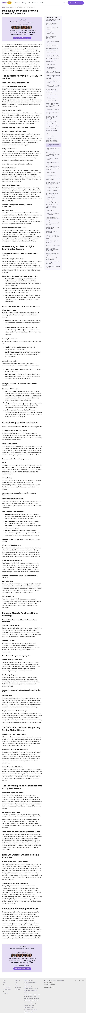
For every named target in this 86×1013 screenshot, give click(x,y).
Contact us (35, 3)
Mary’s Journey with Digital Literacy (51, 258)
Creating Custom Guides (53, 187)
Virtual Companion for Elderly (30, 1009)
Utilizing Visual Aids (52, 190)
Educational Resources (53, 109)
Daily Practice (50, 210)
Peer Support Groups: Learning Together (52, 194)
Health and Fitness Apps (53, 56)
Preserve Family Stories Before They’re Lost (30, 983)
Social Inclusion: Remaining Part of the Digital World (52, 249)
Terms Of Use (18, 987)
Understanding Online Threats (53, 145)
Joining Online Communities (51, 32)
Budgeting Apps (51, 175)
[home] (7, 3)
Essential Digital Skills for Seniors (52, 112)
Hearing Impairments (52, 98)
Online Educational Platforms (51, 232)
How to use (5, 993)
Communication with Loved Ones (52, 28)
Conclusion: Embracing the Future (53, 267)
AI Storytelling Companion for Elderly (32, 994)
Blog (3, 7)
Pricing (24, 3)
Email (48, 133)
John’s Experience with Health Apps (52, 262)
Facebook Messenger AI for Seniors (31, 998)
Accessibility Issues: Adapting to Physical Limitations (51, 91)
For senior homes (7, 989)
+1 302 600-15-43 (48, 986)
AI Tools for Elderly (28, 986)
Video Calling (50, 136)
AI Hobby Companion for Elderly (31, 988)
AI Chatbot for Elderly (28, 1012)
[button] (65, 3)
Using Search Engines (53, 126)
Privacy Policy (18, 989)
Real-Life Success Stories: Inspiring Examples (52, 254)
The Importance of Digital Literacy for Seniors (53, 20)
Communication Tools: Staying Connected (52, 129)
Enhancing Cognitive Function (52, 241)
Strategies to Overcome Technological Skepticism (54, 86)
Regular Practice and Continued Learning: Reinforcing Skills (52, 206)
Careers (16, 984)
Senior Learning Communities (51, 198)
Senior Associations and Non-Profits (52, 228)
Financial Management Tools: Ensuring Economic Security (53, 168)
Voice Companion (7, 987)
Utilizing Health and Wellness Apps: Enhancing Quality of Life (53, 154)
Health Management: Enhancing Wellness (52, 49)
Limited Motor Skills (52, 100)
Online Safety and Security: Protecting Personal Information (52, 140)
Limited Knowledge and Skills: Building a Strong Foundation (52, 105)
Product (5, 982)
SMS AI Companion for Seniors (30, 996)
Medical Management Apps (53, 163)
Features (17, 3)
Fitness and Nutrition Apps (52, 159)
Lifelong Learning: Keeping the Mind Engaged (51, 37)
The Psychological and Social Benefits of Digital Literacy (52, 237)
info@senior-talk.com (48, 987)
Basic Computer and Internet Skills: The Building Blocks (51, 117)
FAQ (29, 3)
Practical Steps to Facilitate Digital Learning (53, 178)
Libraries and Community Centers (53, 223)
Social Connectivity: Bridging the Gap (51, 24)
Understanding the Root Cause (53, 81)
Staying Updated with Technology (53, 214)
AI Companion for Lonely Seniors (31, 1000)
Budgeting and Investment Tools (51, 68)
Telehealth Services (52, 53)
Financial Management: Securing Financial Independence (52, 60)
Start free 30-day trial (22, 38)
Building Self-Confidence (53, 245)
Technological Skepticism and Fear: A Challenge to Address (53, 77)
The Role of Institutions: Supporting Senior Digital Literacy (52, 219)
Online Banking (51, 64)
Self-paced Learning (52, 45)
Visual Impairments (52, 95)
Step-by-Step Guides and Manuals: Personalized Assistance (53, 183)
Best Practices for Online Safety (53, 149)
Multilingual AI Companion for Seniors (30, 991)
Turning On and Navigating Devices (52, 122)
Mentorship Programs (53, 202)
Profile (41, 3)
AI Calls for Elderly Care (29, 1005)
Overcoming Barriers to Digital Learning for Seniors (53, 72)
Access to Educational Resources (53, 42)
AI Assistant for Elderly (28, 1007)
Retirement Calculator (28, 980)
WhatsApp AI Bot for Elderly (30, 1003)
